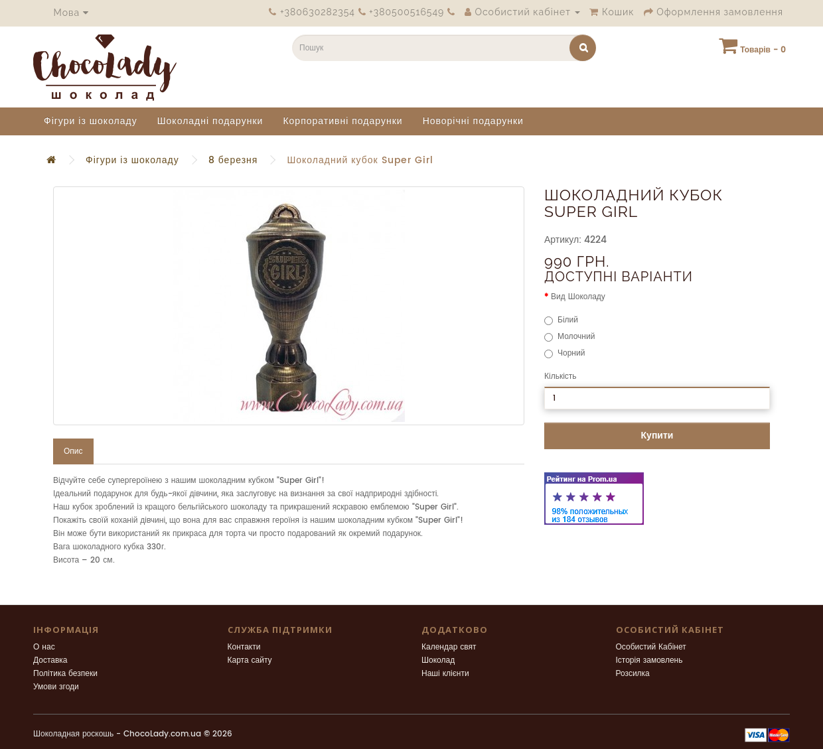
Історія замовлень (649, 660)
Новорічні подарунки (473, 121)
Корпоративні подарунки (342, 121)
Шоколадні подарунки (210, 121)
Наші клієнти (445, 673)
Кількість (560, 376)
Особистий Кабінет (651, 647)
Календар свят (449, 647)
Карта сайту (250, 660)
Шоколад (438, 660)
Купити (657, 435)
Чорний (564, 353)
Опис (73, 451)
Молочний (569, 336)
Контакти (244, 647)
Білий (561, 320)
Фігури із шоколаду (90, 121)
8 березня (233, 160)
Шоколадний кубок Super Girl (360, 160)
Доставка (50, 660)
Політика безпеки (65, 673)
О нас (44, 647)
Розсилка (633, 673)
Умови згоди (56, 687)
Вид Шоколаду (578, 297)
